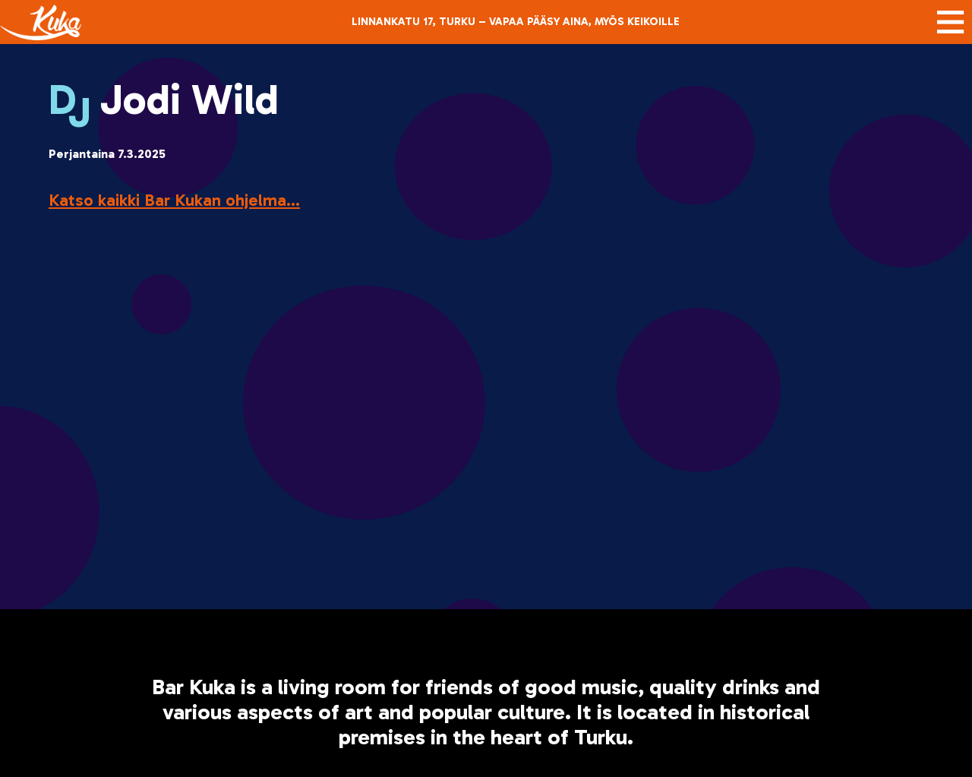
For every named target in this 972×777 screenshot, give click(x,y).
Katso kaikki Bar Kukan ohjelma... (174, 200)
